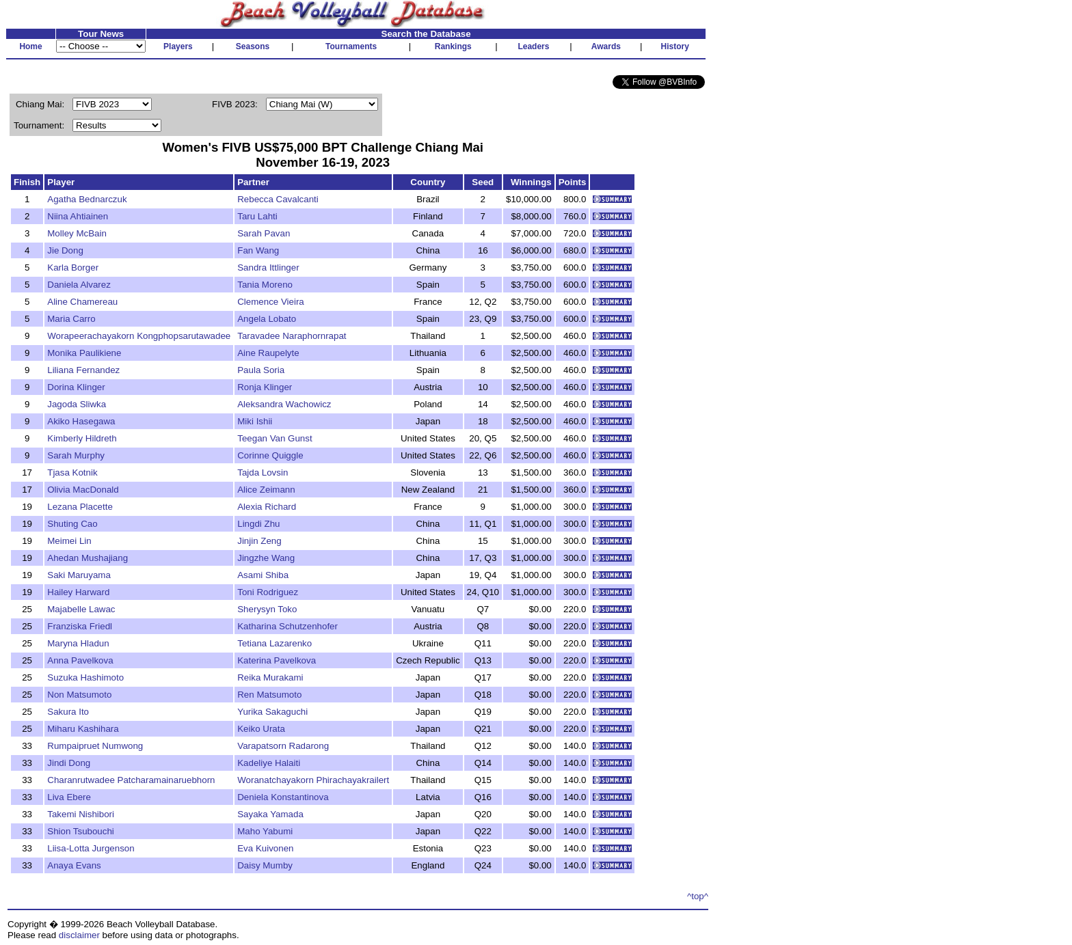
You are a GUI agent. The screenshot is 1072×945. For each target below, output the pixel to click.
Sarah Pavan (263, 233)
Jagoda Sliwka (76, 404)
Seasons (252, 46)
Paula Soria (260, 370)
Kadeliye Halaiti (268, 763)
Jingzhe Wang (266, 558)
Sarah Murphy (76, 455)
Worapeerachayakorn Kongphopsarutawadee (138, 336)
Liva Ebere (69, 797)
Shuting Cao (72, 524)
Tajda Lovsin (262, 472)
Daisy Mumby (265, 865)
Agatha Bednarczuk (86, 199)
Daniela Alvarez (79, 284)
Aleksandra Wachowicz (284, 404)
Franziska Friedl (79, 626)
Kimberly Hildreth (81, 438)
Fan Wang (258, 250)
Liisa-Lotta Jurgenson (90, 848)
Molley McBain (77, 233)
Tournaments (351, 46)
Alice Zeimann (266, 489)
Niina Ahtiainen (77, 216)
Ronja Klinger (264, 387)
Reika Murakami (270, 677)
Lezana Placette (80, 507)
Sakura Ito (68, 712)
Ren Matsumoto (269, 694)
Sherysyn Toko (267, 609)
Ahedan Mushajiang (87, 558)
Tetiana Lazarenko (274, 643)
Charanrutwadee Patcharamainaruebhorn (131, 780)
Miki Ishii (254, 421)
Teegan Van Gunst (274, 438)
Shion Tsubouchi (80, 831)
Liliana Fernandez (83, 370)
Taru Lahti (257, 216)
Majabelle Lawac (81, 609)
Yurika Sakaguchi (272, 712)
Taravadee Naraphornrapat (291, 336)
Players (178, 46)
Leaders (533, 46)
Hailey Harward (78, 592)
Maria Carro (71, 319)
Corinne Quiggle (270, 455)
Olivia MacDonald (82, 489)
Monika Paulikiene (84, 353)
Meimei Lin (69, 541)
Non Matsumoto (79, 694)
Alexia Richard (266, 507)
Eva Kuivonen (265, 848)
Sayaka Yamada (270, 814)
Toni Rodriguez (267, 592)
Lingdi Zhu (258, 524)
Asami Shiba (263, 575)
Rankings (453, 46)
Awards (606, 46)
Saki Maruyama (79, 575)
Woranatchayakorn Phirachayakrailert (313, 780)
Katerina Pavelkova (276, 660)
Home (30, 46)
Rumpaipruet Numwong (95, 746)
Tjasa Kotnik (72, 472)
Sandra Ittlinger (268, 267)
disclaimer (79, 935)
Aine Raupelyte (268, 353)
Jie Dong (65, 250)
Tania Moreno (265, 284)
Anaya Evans (74, 865)
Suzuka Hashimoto (85, 677)
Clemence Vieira (270, 302)
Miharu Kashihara (82, 729)
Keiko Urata (261, 729)
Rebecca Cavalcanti (278, 199)
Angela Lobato (266, 319)
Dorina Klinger (76, 387)
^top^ (697, 896)
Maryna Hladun (78, 643)
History (675, 46)
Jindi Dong (68, 763)
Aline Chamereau (82, 302)
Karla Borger (72, 267)
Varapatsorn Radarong (283, 746)
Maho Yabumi (265, 831)
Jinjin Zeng (259, 541)
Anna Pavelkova (80, 660)
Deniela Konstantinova (282, 797)
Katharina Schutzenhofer (287, 626)
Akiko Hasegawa (81, 421)
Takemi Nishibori (80, 814)
